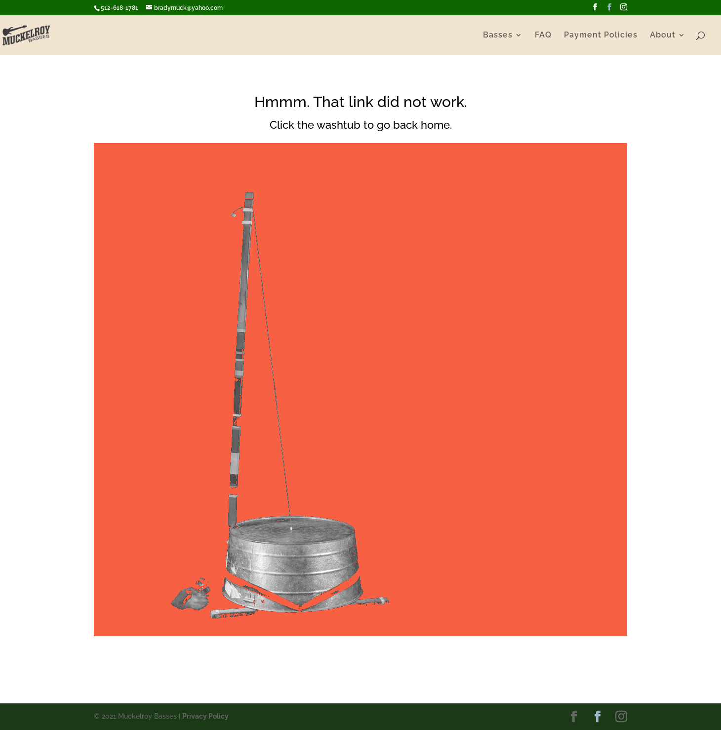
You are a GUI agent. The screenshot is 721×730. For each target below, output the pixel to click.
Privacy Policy (205, 716)
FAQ (543, 35)
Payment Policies (601, 35)
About (663, 35)
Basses (498, 35)
